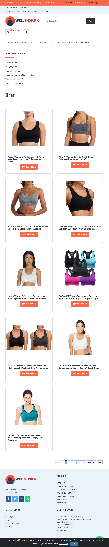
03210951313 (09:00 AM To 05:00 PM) (32, 11)
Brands (8, 520)
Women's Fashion (22, 42)
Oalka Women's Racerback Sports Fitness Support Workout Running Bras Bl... (80, 228)
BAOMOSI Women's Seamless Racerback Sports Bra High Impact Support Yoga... (79, 298)
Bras (87, 42)
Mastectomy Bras (12, 71)
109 (89, 462)
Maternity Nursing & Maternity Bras (19, 75)
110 (94, 462)
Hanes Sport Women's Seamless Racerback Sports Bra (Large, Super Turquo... (26, 438)
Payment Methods (65, 496)
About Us (61, 483)
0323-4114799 (81, 2)
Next (100, 462)
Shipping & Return (65, 486)
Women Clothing (38, 42)
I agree (74, 543)
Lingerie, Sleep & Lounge (57, 42)
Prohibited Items (64, 493)
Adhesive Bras (11, 62)
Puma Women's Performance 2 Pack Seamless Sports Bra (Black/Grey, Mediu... (26, 159)
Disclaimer (61, 502)
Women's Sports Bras (14, 83)
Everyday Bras (11, 67)
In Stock (9, 517)
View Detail (29, 167)
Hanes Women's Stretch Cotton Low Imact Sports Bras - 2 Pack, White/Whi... (28, 298)
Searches (9, 526)
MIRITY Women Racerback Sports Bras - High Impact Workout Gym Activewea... (28, 367)
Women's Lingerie (76, 42)
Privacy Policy (63, 499)
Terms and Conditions (67, 489)
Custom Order (12, 523)
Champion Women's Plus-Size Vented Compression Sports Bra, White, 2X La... (79, 367)
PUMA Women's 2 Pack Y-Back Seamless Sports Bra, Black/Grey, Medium (28, 228)
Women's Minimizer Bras (15, 79)
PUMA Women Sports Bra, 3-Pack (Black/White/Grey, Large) (76, 158)
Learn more (63, 543)
